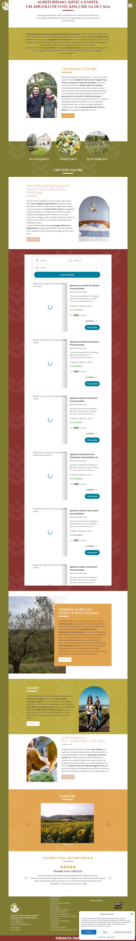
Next (108, 824)
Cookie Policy (102, 937)
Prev (27, 824)
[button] (132, 914)
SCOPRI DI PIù (68, 115)
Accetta (88, 932)
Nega (105, 932)
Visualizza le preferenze (123, 932)
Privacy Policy (111, 937)
